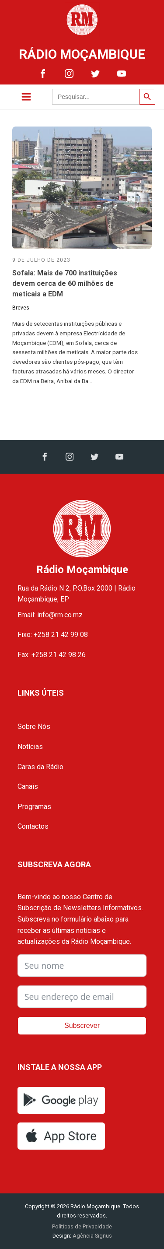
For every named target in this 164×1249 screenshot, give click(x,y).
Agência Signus (91, 1235)
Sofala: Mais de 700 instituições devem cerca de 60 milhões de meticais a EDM (64, 283)
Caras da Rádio (40, 767)
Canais (27, 786)
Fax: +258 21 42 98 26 (51, 655)
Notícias (30, 746)
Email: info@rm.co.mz (50, 615)
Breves (20, 308)
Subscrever (82, 1025)
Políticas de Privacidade (82, 1226)
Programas (34, 806)
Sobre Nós (33, 726)
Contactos (33, 826)
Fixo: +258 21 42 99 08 (52, 634)
